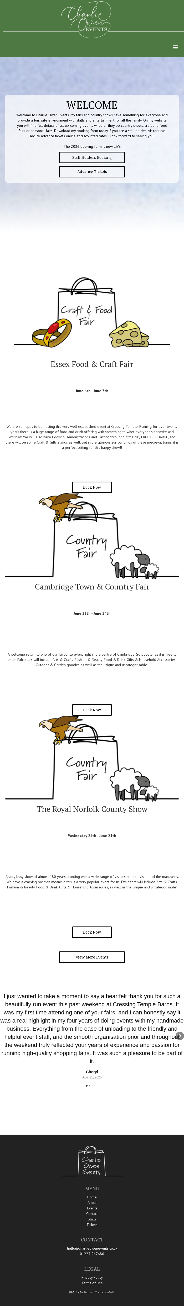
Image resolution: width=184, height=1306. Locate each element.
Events (92, 1208)
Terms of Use (92, 1283)
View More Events (92, 957)
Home (92, 1197)
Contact (92, 1213)
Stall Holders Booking (92, 157)
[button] (175, 47)
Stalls (92, 1219)
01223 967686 (92, 1253)
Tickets (92, 1224)
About (92, 1202)
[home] (92, 19)
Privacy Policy (92, 1277)
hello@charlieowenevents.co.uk (92, 1248)
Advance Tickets (92, 172)
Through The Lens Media (99, 1292)
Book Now (92, 487)
